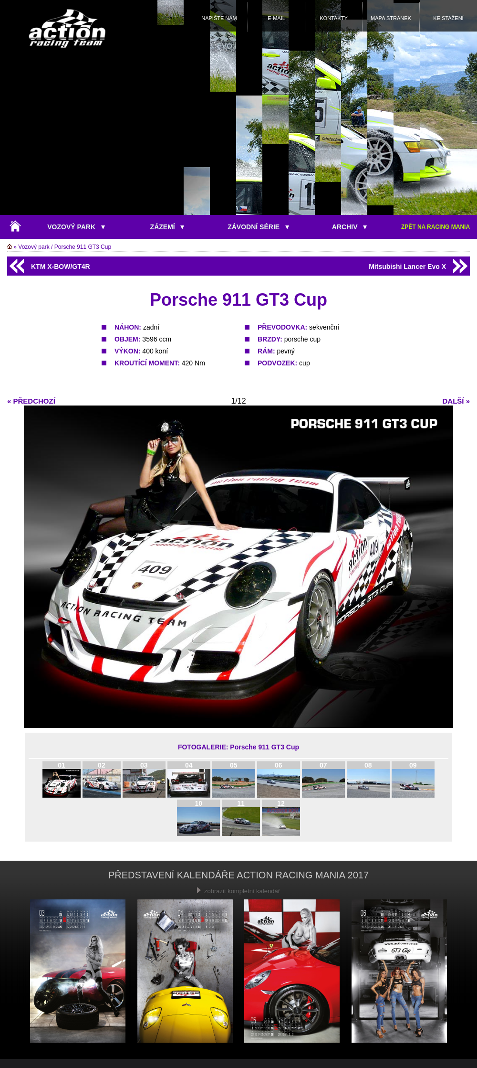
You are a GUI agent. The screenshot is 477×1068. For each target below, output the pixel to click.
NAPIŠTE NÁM (219, 18)
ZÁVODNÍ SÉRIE (258, 227)
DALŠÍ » (456, 401)
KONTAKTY (333, 18)
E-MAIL (276, 18)
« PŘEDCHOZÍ (31, 401)
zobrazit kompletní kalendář (238, 891)
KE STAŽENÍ (448, 18)
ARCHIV (349, 227)
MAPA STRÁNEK (391, 18)
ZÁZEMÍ (167, 227)
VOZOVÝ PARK (76, 227)
